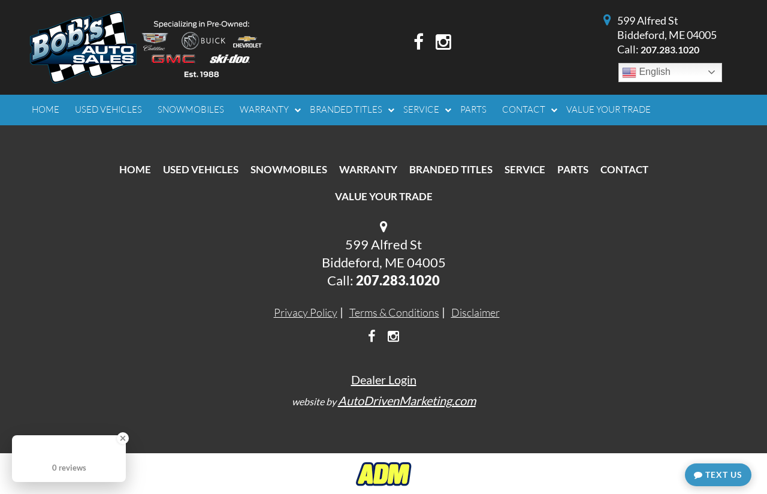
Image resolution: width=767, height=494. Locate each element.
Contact (624, 169)
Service (525, 169)
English (646, 72)
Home (135, 169)
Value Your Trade (384, 196)
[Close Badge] (123, 438)
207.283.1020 (670, 49)
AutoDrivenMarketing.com (407, 400)
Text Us (718, 474)
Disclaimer (475, 312)
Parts (572, 169)
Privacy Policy (305, 312)
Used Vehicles (200, 169)
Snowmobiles (288, 169)
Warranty (368, 169)
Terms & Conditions (394, 312)
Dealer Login (383, 379)
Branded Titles (451, 169)
